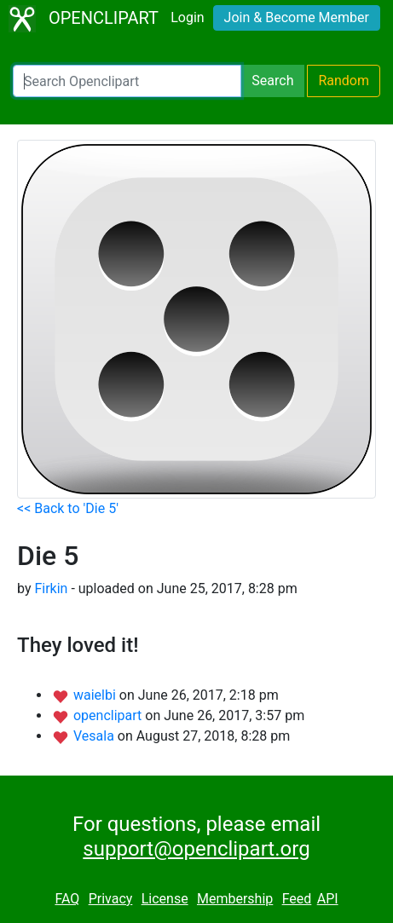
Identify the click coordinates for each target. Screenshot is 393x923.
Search (272, 80)
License (165, 899)
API (327, 899)
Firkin (50, 588)
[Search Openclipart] (127, 81)
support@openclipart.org (196, 849)
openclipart (109, 715)
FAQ (67, 899)
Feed (297, 899)
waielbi (96, 695)
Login (187, 17)
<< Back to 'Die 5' (67, 508)
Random (343, 80)
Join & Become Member (296, 17)
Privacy (111, 899)
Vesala (95, 736)
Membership (235, 899)
